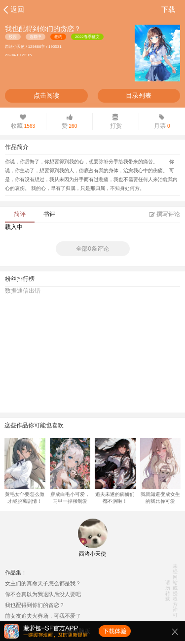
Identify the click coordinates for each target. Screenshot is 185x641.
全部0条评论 (92, 248)
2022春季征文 (87, 37)
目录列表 (138, 95)
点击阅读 (46, 95)
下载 (168, 9)
